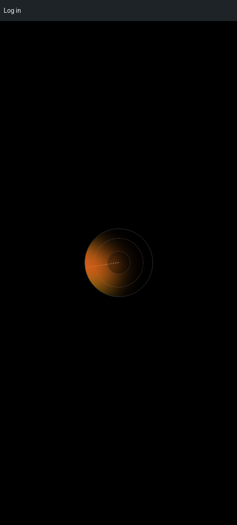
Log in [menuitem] (12, 10)
